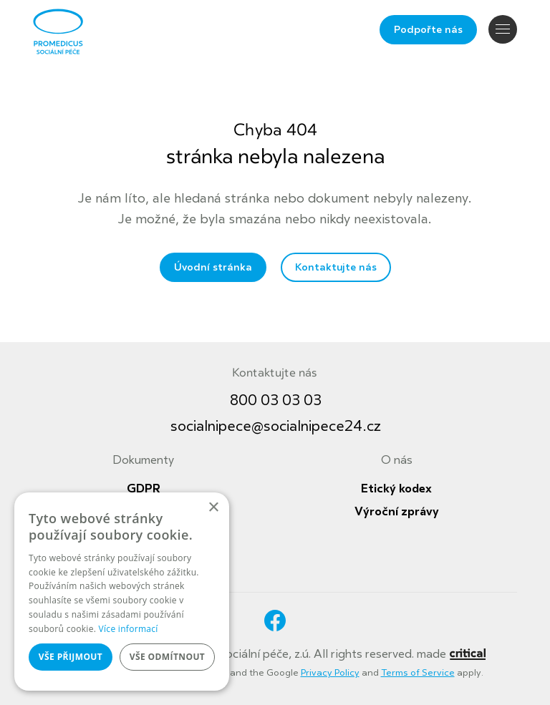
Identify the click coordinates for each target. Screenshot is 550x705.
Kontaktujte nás (336, 267)
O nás (396, 460)
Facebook (275, 620)
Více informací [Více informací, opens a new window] (128, 629)
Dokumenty (143, 460)
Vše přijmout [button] (70, 657)
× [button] (213, 507)
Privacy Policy (330, 673)
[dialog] (121, 591)
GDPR (143, 489)
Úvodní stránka (213, 267)
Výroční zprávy (396, 512)
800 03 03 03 (276, 400)
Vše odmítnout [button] (167, 657)
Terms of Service (418, 673)
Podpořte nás (428, 30)
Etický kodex (396, 489)
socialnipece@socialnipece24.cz (275, 426)
